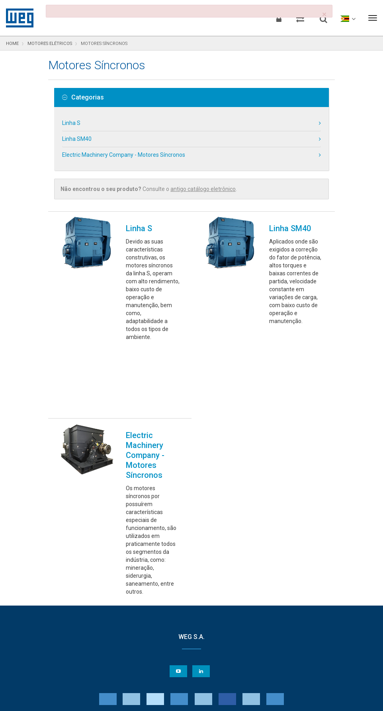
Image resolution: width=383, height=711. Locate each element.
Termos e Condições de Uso (197, 699)
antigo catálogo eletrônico (203, 189)
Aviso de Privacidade (44, 699)
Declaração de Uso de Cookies (116, 699)
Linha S (71, 123)
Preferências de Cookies (199, 675)
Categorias (83, 97)
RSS (243, 699)
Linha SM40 (77, 139)
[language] (347, 18)
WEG (17, 18)
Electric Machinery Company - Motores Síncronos (123, 155)
